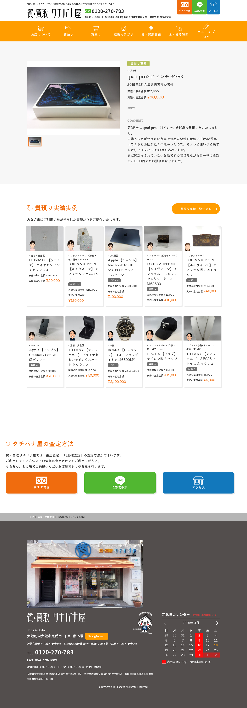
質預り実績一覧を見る (195, 208)
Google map (96, 636)
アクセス (213, 10)
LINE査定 (199, 10)
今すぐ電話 (184, 10)
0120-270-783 (54, 652)
